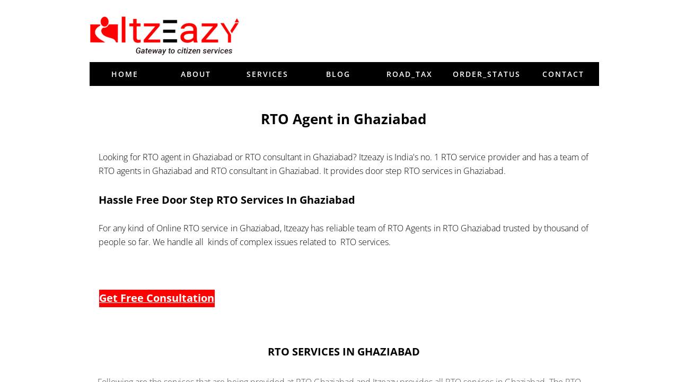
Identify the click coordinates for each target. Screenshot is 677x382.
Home (124, 74)
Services (267, 74)
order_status (487, 74)
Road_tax (409, 74)
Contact (563, 74)
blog (338, 74)
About (196, 74)
